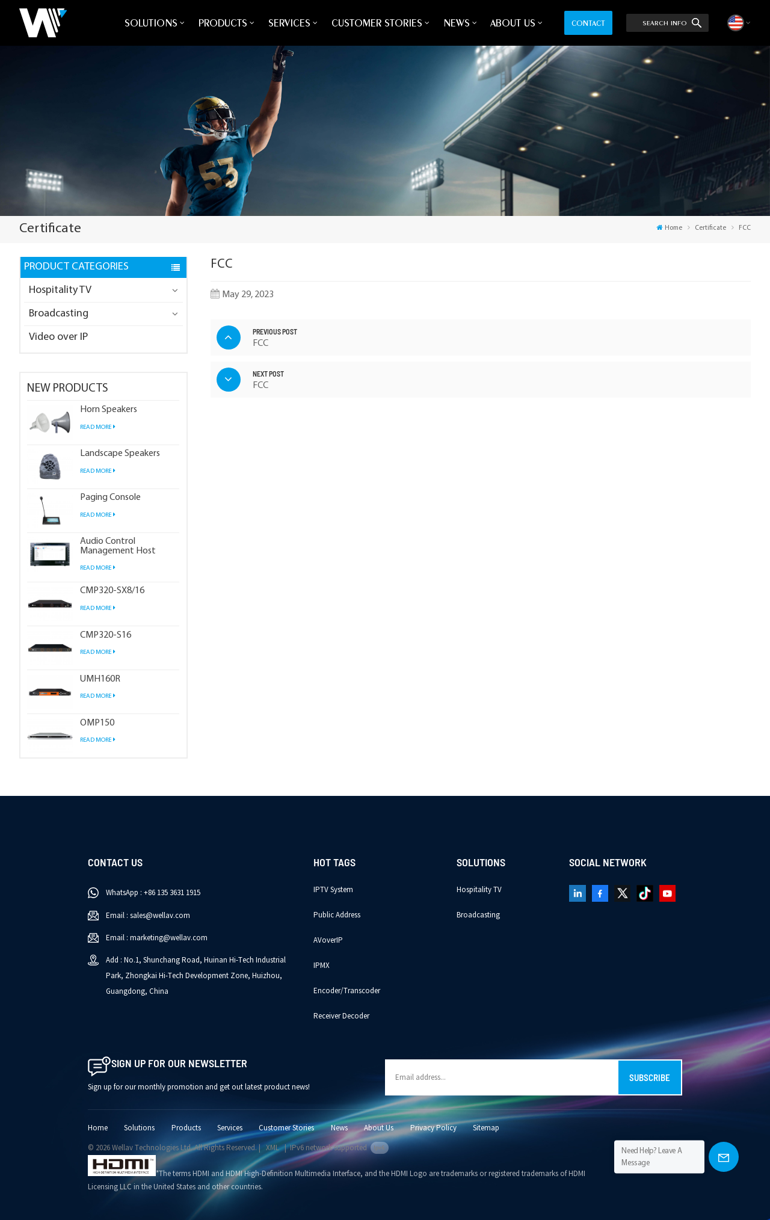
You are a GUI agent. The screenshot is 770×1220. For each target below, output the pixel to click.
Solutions (151, 23)
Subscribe (649, 1077)
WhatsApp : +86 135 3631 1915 (153, 893)
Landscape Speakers (120, 453)
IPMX (321, 965)
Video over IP (58, 337)
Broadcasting (58, 313)
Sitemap (486, 1128)
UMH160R (100, 679)
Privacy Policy (433, 1128)
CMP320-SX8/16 (112, 591)
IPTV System (333, 890)
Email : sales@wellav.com (148, 915)
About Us (512, 23)
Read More (98, 427)
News (456, 23)
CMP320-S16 (105, 635)
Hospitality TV (60, 290)
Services (289, 23)
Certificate (710, 228)
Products (223, 23)
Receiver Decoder (341, 1016)
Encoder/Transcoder (346, 991)
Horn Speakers (108, 409)
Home (669, 228)
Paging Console (110, 497)
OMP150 (97, 723)
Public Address (336, 915)
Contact (588, 23)
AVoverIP (328, 940)
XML (272, 1148)
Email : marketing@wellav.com (157, 938)
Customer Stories (376, 23)
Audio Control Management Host (118, 546)
